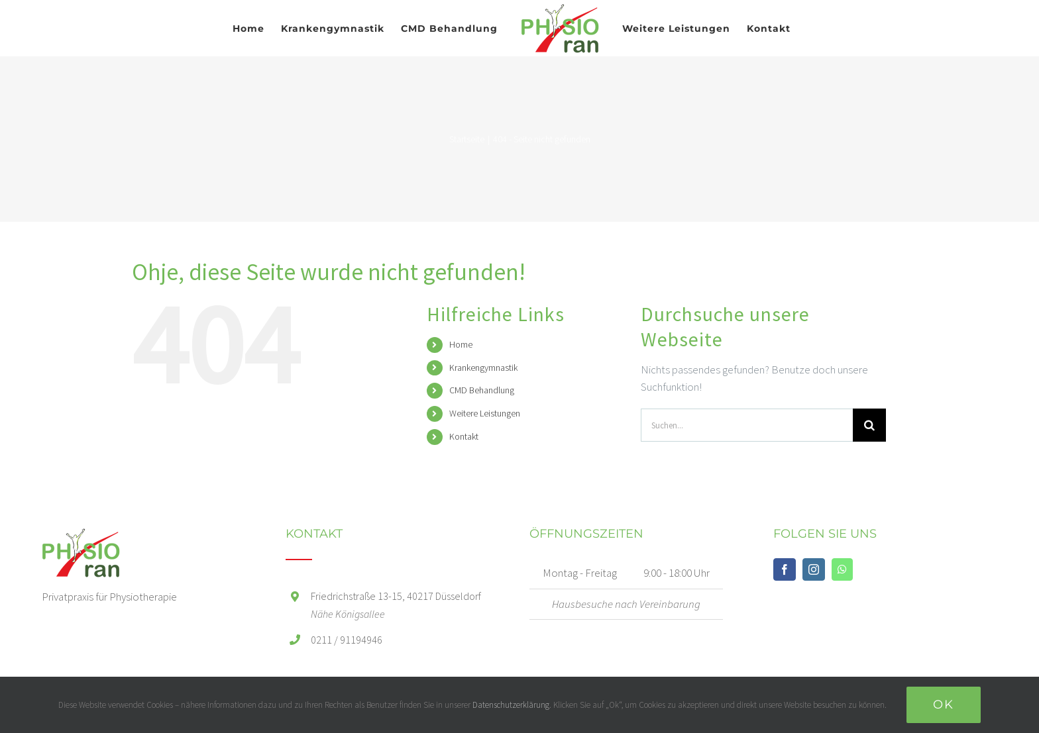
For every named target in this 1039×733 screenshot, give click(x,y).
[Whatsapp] (842, 569)
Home (460, 344)
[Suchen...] (747, 425)
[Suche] (869, 425)
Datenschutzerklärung (510, 704)
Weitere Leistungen (484, 413)
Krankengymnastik (483, 367)
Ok (943, 704)
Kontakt (463, 436)
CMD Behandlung (481, 390)
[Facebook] (784, 569)
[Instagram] (813, 569)
